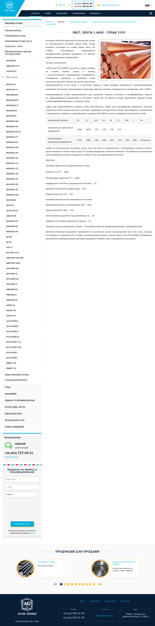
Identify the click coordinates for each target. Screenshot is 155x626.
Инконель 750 (12, 189)
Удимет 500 (11, 363)
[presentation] (16, 509)
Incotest (10, 205)
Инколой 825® (12, 100)
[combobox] (62, 5)
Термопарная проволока (16, 380)
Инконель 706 (12, 158)
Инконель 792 (12, 179)
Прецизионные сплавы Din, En (18, 41)
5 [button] (76, 584)
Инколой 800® (12, 95)
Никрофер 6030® (13, 263)
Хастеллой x (11, 358)
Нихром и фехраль (13, 31)
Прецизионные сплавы (15, 36)
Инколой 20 (11, 61)
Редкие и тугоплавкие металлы (20, 400)
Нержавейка (11, 394)
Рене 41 (9, 247)
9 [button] (90, 584)
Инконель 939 (12, 184)
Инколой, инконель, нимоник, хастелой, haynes (18, 53)
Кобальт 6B (11, 216)
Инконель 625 (12, 142)
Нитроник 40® (12, 268)
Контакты (95, 13)
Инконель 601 (12, 126)
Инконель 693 (12, 153)
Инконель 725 (12, 168)
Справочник (79, 13)
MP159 (9, 242)
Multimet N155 (12, 253)
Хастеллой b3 (12, 326)
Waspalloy (11, 84)
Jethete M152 (12, 211)
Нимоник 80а (12, 289)
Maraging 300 (12, 226)
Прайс (48, 13)
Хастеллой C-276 (13, 342)
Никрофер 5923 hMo (14, 258)
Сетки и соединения (14, 427)
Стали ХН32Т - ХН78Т (14, 46)
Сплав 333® (11, 71)
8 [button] (86, 584)
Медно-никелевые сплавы (17, 375)
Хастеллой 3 (11, 353)
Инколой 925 (11, 111)
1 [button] (61, 584)
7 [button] (83, 584)
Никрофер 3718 (12, 66)
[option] (40, 568)
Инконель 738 (12, 174)
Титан (7, 387)
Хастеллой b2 (12, 321)
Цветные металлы (13, 414)
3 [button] (68, 584)
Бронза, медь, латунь (15, 407)
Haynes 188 (11, 310)
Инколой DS (11, 116)
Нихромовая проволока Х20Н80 (123, 563)
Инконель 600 (12, 121)
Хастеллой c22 (12, 337)
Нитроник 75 (11, 284)
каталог (36, 13)
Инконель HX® (12, 195)
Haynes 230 (11, 316)
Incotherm (11, 200)
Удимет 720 (11, 368)
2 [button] (65, 584)
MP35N (9, 237)
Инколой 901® (12, 105)
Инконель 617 (12, 137)
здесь (31, 533)
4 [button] (72, 584)
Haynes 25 (10, 305)
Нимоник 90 (11, 295)
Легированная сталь (15, 420)
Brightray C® (12, 90)
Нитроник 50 (11, 274)
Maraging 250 (12, 221)
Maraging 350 (12, 231)
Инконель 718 (12, 163)
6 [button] (79, 584)
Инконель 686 (12, 147)
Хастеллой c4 (12, 331)
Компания (62, 13)
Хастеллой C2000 (13, 347)
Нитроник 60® (12, 279)
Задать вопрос (11, 457)
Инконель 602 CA (13, 132)
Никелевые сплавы (14, 23)
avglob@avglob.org (110, 5)
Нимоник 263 (12, 300)
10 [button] (94, 584)
